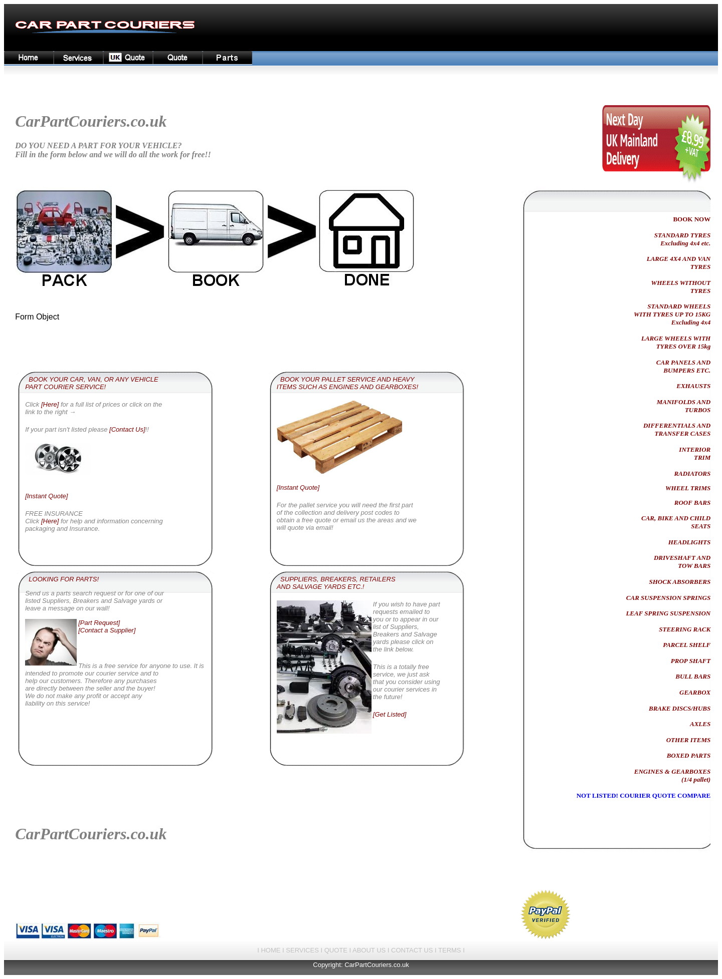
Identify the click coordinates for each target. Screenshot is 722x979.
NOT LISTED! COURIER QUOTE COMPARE (644, 795)
